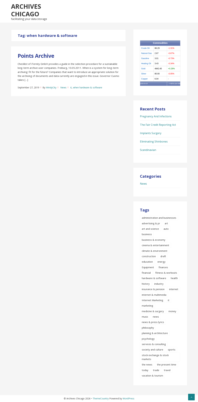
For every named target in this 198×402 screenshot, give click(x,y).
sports (171, 349)
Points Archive (36, 55)
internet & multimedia (154, 294)
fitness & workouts (166, 272)
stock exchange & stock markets (155, 357)
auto (166, 228)
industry (159, 283)
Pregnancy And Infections (156, 116)
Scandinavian (148, 150)
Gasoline (145, 58)
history (146, 283)
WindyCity (51, 87)
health (174, 278)
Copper (144, 79)
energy (161, 261)
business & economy (153, 239)
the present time (166, 364)
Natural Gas (146, 53)
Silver (143, 74)
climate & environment (154, 250)
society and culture (152, 349)
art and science (150, 228)
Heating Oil (146, 63)
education (147, 261)
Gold (143, 68)
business (147, 234)
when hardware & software (87, 87)
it (71, 87)
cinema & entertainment (155, 245)
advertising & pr (151, 223)
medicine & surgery (153, 311)
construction (149, 256)
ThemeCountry (101, 398)
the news (147, 364)
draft (163, 256)
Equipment (148, 267)
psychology (148, 338)
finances (163, 267)
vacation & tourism (152, 375)
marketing (147, 305)
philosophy (148, 327)
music (145, 316)
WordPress (128, 398)
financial (146, 272)
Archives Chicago (26, 10)
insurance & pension (153, 289)
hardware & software (154, 278)
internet (173, 289)
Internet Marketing (152, 300)
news (156, 316)
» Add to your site (174, 83)
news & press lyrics (153, 322)
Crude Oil (145, 48)
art (166, 223)
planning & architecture (155, 333)
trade (156, 370)
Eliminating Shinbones (154, 141)
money (172, 311)
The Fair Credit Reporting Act (158, 125)
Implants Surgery (150, 133)
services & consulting (154, 344)
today (145, 370)
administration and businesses (159, 217)
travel (167, 370)
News (63, 87)
